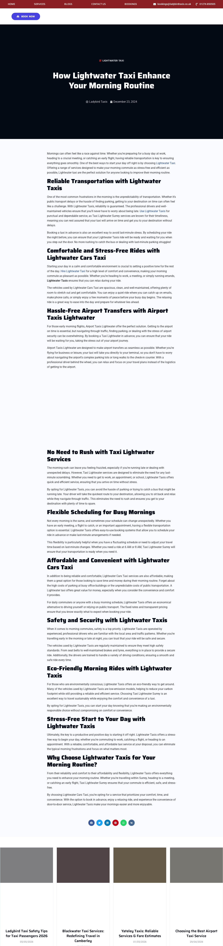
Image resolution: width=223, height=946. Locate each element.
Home (11, 4)
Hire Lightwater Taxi (73, 271)
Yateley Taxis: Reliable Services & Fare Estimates (140, 933)
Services (39, 4)
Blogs (68, 4)
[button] (91, 823)
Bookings (131, 4)
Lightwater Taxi (113, 60)
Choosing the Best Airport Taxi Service (196, 933)
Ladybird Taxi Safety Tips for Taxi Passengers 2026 (27, 933)
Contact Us (98, 4)
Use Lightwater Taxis (152, 211)
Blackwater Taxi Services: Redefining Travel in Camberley (83, 936)
